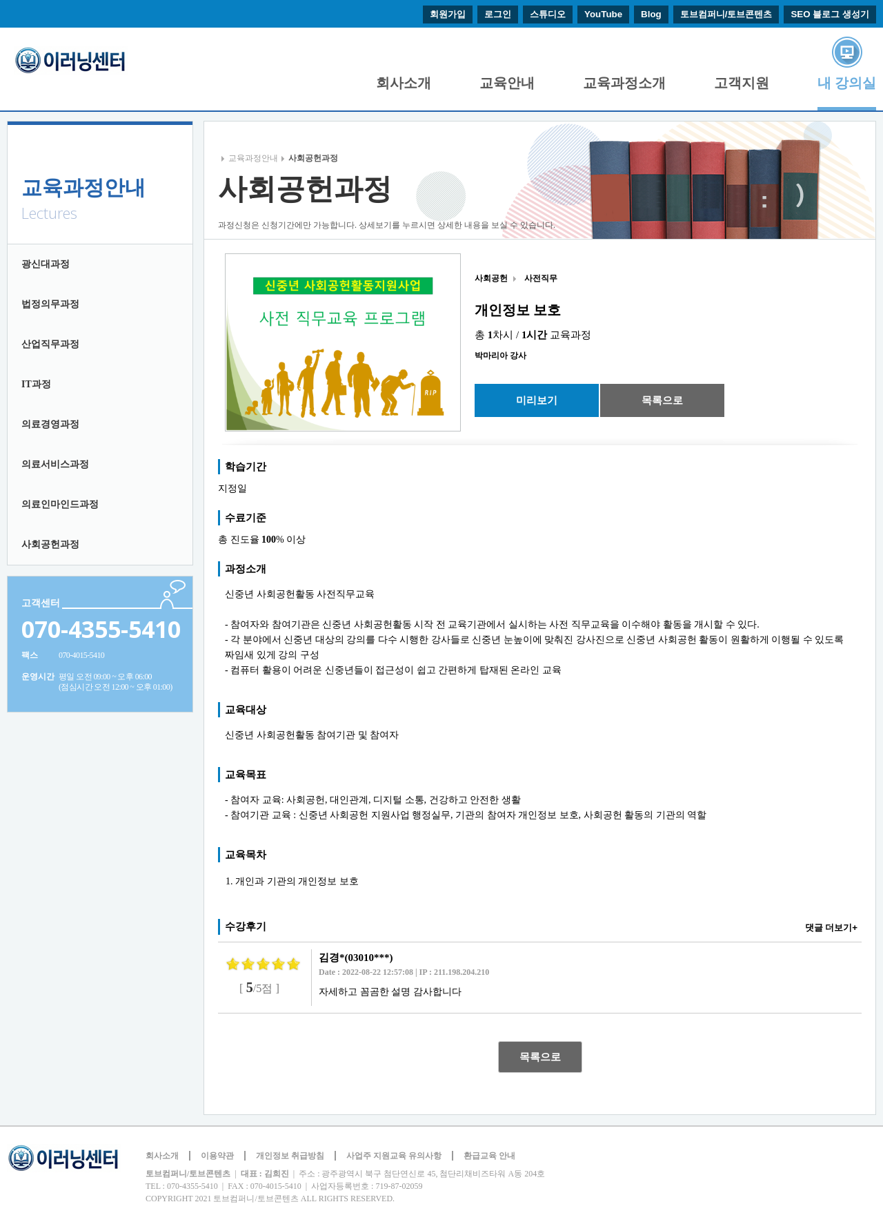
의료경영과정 (50, 424)
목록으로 (662, 400)
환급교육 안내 (489, 1156)
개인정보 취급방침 (290, 1156)
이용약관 (217, 1156)
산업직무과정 (50, 344)
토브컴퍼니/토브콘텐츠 (726, 14)
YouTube (603, 14)
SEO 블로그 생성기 (830, 14)
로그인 (497, 14)
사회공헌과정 (50, 544)
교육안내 (507, 82)
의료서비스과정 (55, 464)
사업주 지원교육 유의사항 (394, 1156)
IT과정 (36, 384)
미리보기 (536, 400)
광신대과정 (45, 264)
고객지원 (741, 82)
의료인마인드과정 (60, 504)
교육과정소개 (624, 82)
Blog (651, 14)
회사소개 (403, 82)
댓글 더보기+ (831, 927)
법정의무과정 (50, 304)
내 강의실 (846, 82)
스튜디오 (548, 14)
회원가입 (448, 14)
